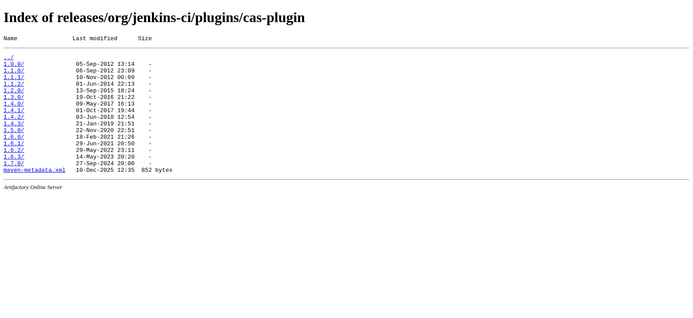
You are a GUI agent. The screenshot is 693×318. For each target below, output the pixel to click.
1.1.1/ (14, 83)
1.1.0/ (14, 76)
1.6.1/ (14, 163)
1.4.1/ (14, 123)
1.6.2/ (14, 171)
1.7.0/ (14, 187)
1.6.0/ (14, 155)
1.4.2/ (14, 131)
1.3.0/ (14, 107)
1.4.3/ (14, 139)
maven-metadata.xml (34, 195)
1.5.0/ (14, 147)
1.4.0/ (14, 115)
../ (9, 60)
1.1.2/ (14, 91)
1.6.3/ (14, 179)
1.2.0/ (14, 99)
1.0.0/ (14, 68)
